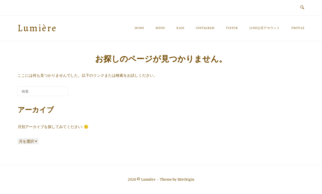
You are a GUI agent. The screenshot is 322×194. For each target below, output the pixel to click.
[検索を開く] (302, 7)
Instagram (205, 28)
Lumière (37, 28)
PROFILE (297, 28)
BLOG (180, 28)
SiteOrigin (185, 179)
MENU (160, 28)
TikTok (232, 28)
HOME (139, 28)
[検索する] (43, 91)
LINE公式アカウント (264, 28)
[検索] (56, 93)
